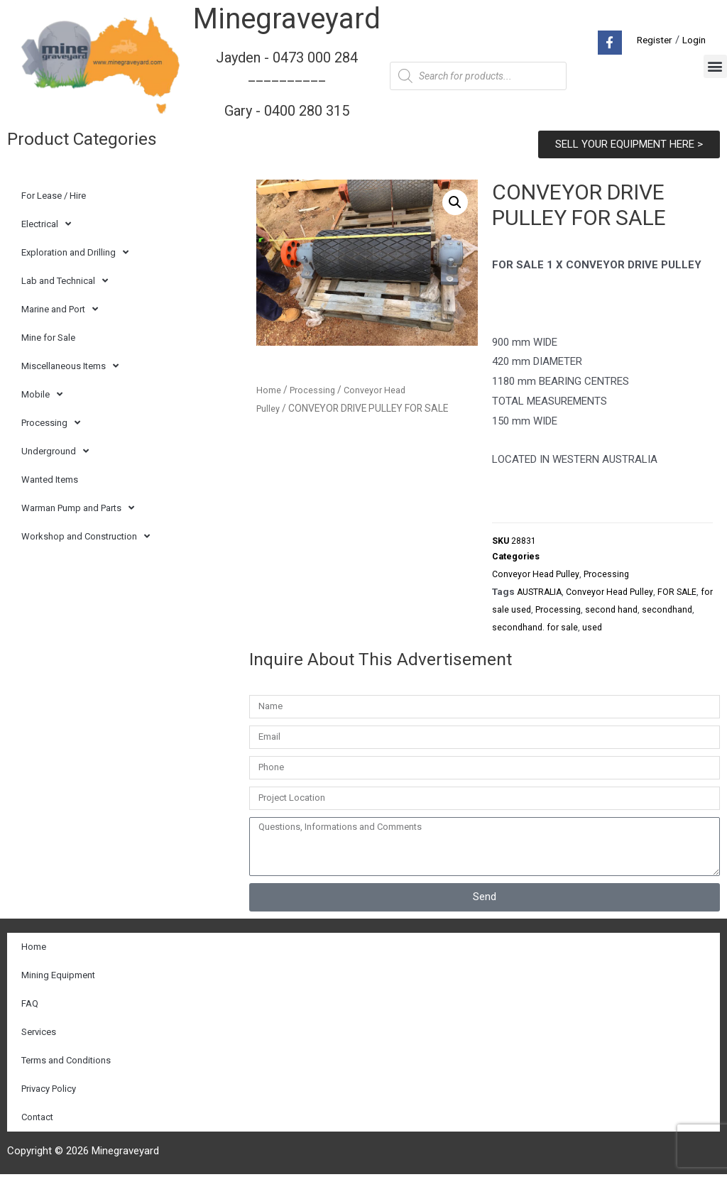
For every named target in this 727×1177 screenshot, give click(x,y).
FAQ (29, 1006)
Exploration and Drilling (75, 252)
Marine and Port (59, 309)
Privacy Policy (48, 1091)
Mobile (41, 394)
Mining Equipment (58, 978)
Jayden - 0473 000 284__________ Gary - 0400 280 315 (286, 83)
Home (269, 389)
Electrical (46, 224)
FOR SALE (685, 595)
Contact (37, 1120)
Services (38, 1034)
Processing (50, 422)
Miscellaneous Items (70, 366)
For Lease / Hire (53, 195)
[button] (715, 66)
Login (693, 39)
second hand (629, 612)
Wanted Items (49, 479)
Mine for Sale (48, 337)
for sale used (519, 612)
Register (651, 39)
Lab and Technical (64, 280)
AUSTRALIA (542, 595)
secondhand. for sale (591, 630)
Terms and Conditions (66, 1063)
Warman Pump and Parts (77, 508)
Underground (55, 451)
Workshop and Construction (85, 536)
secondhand (518, 630)
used (650, 630)
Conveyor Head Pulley (537, 577)
